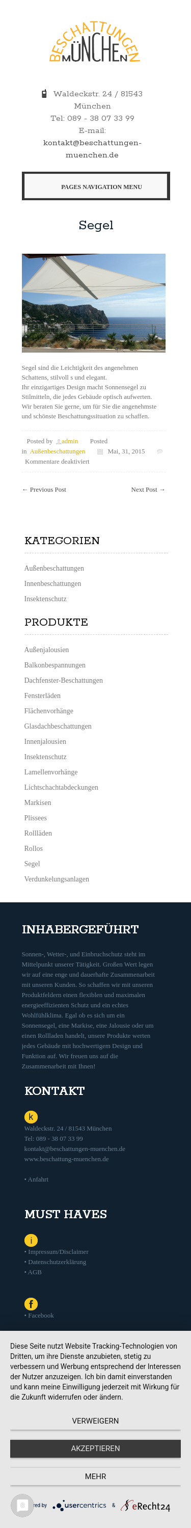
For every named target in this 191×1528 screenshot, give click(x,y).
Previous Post (44, 489)
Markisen (37, 803)
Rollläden (38, 833)
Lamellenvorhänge (51, 772)
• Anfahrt (36, 1179)
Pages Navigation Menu (93, 187)
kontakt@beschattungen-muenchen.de (75, 1148)
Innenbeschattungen (52, 583)
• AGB (33, 1272)
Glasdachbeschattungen (58, 726)
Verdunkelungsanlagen (57, 879)
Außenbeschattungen (57, 451)
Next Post (148, 489)
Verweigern (95, 1421)
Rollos (33, 848)
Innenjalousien (45, 741)
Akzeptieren (95, 1448)
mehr (95, 1476)
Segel (96, 225)
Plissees (35, 818)
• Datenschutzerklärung (55, 1262)
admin (70, 441)
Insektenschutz (45, 599)
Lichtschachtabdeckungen (61, 787)
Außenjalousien (46, 650)
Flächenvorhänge (48, 711)
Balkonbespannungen (55, 665)
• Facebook (39, 1315)
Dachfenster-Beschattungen (63, 680)
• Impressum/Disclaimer (56, 1251)
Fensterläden (42, 696)
